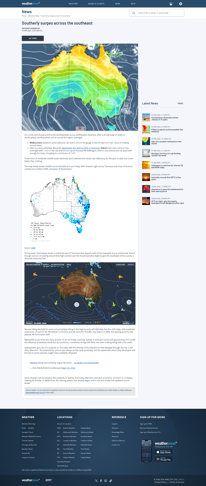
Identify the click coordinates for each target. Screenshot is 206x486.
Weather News (33, 16)
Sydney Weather (69, 428)
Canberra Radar (86, 441)
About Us (115, 436)
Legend (114, 424)
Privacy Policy (160, 482)
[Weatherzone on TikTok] (110, 481)
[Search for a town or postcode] (156, 12)
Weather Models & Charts (31, 436)
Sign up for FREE (146, 424)
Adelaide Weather (69, 445)
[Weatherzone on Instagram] (105, 481)
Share (33, 38)
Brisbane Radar (86, 436)
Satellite (31, 428)
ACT (58, 441)
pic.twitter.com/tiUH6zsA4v (86, 362)
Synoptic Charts (27, 432)
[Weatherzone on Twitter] (96, 481)
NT (58, 453)
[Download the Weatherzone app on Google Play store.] (163, 459)
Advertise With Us (118, 441)
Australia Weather (63, 462)
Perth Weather (68, 449)
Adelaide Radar (86, 445)
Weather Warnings (28, 424)
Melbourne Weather (70, 432)
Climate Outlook (28, 441)
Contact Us (116, 445)
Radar (24, 428)
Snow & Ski (26, 453)
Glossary (115, 428)
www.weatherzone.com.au (35, 392)
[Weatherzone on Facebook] (101, 481)
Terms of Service (177, 482)
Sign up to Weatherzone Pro (150, 432)
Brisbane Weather (69, 436)
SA (58, 445)
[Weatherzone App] (149, 465)
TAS (58, 457)
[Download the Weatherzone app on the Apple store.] (163, 452)
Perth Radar (85, 449)
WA (58, 449)
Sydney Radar (86, 428)
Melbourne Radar (87, 432)
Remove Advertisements (149, 428)
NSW (59, 428)
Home (24, 16)
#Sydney (34, 362)
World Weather (62, 466)
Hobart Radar (86, 457)
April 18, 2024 (68, 368)
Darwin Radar (86, 453)
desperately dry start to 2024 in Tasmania (81, 148)
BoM (33, 248)
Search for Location (64, 424)
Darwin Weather (69, 453)
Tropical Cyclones (28, 457)
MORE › (181, 103)
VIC (58, 432)
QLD (58, 436)
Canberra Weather (70, 441)
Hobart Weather (69, 457)
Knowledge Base (118, 432)
